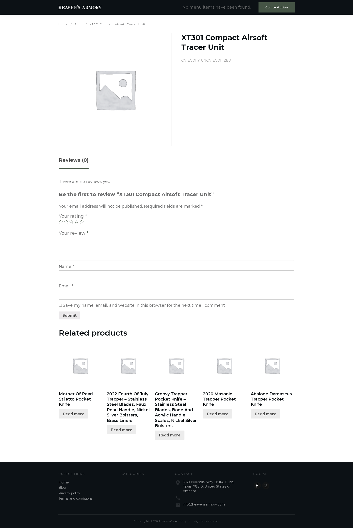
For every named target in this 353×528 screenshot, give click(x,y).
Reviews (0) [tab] (74, 160)
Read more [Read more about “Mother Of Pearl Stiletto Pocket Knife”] (73, 413)
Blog (62, 488)
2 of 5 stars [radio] (66, 221)
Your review (74, 233)
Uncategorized (216, 60)
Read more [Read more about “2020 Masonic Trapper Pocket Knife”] (217, 413)
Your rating (73, 216)
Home (64, 482)
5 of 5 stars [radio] (82, 221)
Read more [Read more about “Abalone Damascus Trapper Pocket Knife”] (265, 413)
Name (66, 266)
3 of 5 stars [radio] (71, 221)
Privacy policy (69, 493)
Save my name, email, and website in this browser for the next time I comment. (144, 305)
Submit (69, 315)
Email (66, 286)
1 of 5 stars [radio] (61, 221)
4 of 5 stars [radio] (77, 221)
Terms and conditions (75, 498)
